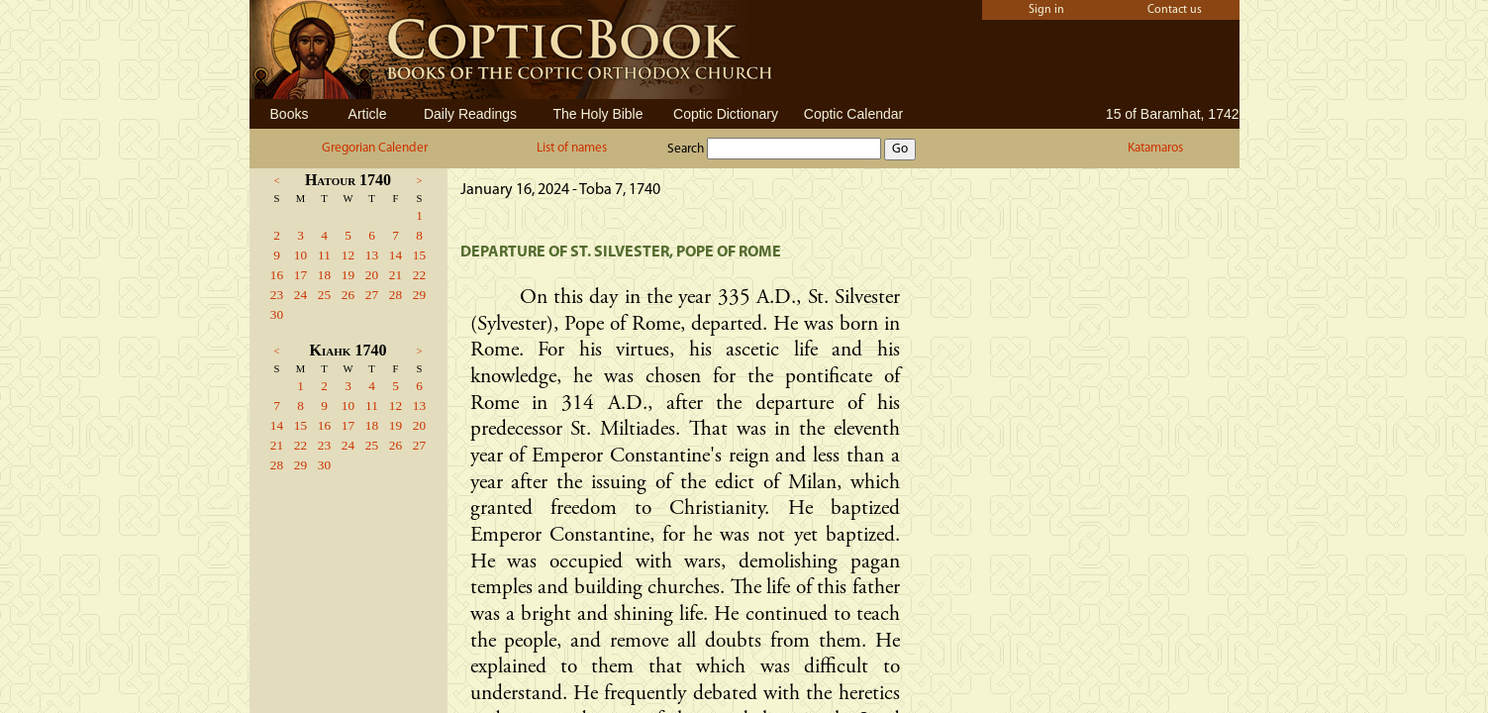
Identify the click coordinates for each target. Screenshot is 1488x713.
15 (419, 255)
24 (300, 294)
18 (324, 274)
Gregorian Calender (375, 148)
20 (371, 274)
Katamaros (1155, 148)
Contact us (1174, 10)
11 (324, 255)
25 (324, 294)
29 (419, 294)
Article (367, 114)
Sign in (1046, 10)
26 (348, 294)
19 (348, 274)
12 (348, 255)
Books (289, 114)
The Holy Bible (597, 114)
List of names (572, 148)
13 (371, 255)
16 (276, 274)
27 (371, 294)
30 (276, 314)
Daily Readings (470, 114)
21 (395, 274)
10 (300, 255)
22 (419, 274)
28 (395, 294)
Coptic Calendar (853, 114)
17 (300, 274)
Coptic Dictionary (725, 114)
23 (276, 294)
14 (395, 255)
